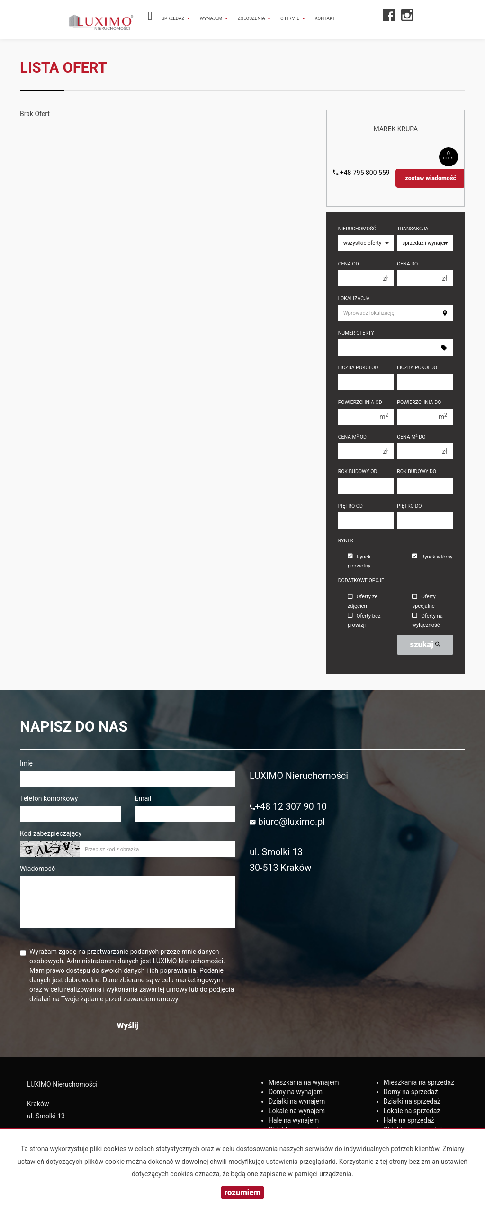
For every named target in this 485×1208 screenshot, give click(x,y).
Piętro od (350, 506)
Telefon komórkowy (49, 798)
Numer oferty (356, 333)
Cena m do (411, 437)
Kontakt (325, 18)
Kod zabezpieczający (50, 833)
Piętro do (409, 506)
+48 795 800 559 (361, 172)
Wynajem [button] (214, 18)
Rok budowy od (357, 471)
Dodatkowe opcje (361, 580)
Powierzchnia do (419, 402)
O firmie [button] (292, 18)
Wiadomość (37, 868)
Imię (26, 763)
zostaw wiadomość (430, 178)
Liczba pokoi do (417, 368)
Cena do (407, 264)
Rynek (346, 541)
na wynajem (304, 1082)
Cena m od (352, 437)
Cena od (348, 264)
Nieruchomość (357, 229)
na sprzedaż (419, 1082)
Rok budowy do (416, 471)
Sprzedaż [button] (176, 18)
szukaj (425, 644)
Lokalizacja (354, 298)
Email (143, 798)
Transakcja (412, 229)
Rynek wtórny (432, 557)
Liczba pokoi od (358, 368)
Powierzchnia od (360, 402)
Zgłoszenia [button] (254, 18)
